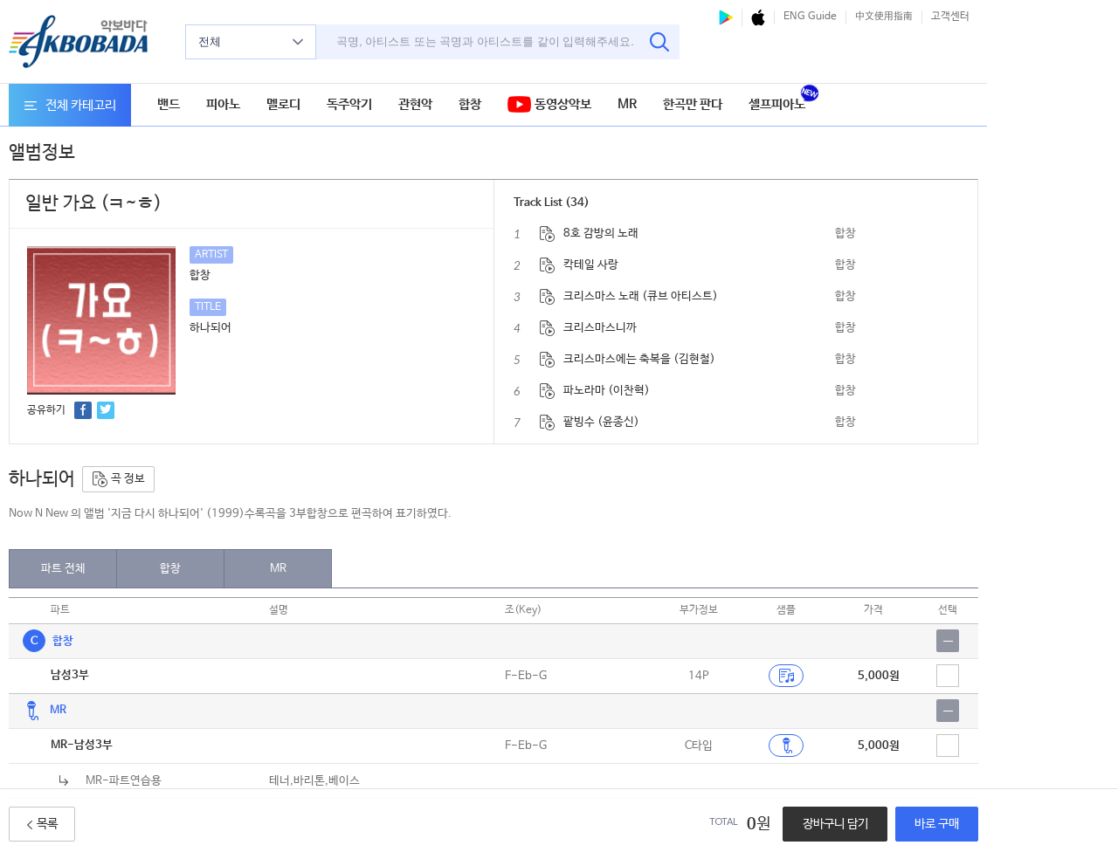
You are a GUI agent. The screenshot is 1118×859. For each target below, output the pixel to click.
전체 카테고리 (70, 105)
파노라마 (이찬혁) (606, 390)
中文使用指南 (884, 16)
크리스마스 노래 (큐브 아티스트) (640, 296)
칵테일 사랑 (590, 264)
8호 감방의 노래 (600, 233)
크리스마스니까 (600, 327)
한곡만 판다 (692, 104)
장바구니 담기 (835, 824)
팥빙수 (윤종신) (601, 422)
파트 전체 (63, 568)
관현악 (415, 104)
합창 (470, 104)
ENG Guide (810, 16)
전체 (250, 41)
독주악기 (349, 104)
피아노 (223, 104)
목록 (42, 824)
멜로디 (283, 104)
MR (627, 104)
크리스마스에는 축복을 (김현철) (639, 359)
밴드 (168, 104)
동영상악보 (549, 105)
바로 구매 (936, 824)
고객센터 (950, 16)
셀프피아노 (777, 104)
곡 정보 (118, 479)
